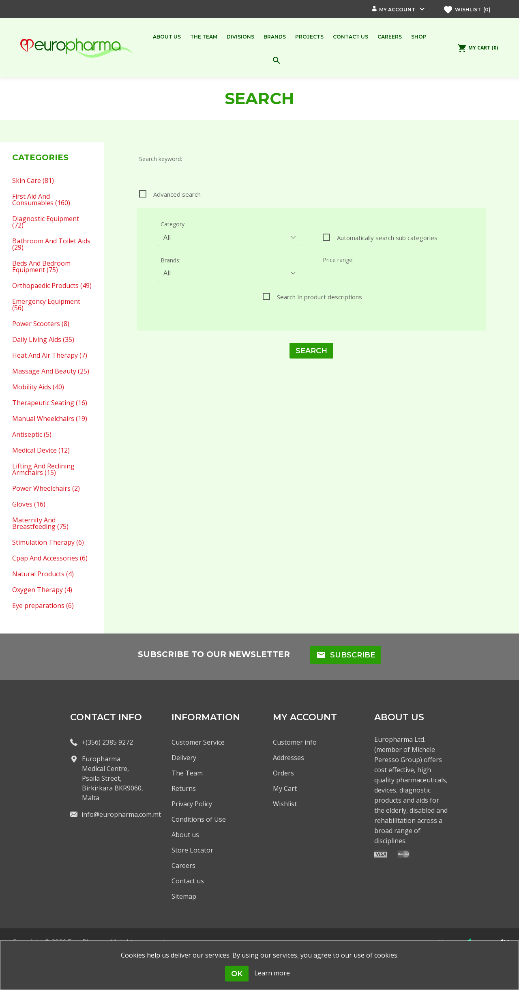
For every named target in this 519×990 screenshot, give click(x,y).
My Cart (285, 788)
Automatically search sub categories (387, 238)
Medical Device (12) (41, 450)
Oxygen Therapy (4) (42, 589)
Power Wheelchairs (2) (46, 488)
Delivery (184, 757)
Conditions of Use (199, 819)
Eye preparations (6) (43, 605)
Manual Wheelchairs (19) (49, 418)
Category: (173, 224)
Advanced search (177, 194)
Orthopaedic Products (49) (52, 285)
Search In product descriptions (319, 297)
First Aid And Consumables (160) (41, 199)
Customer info (295, 742)
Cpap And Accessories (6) (50, 558)
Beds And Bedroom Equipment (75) (41, 266)
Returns (184, 788)
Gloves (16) (28, 504)
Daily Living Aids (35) (43, 339)
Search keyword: (160, 159)
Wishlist (285, 803)
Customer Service (198, 742)
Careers (183, 865)
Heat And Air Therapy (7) (49, 355)
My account (397, 9)
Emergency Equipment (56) (46, 304)
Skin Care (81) (33, 180)
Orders (283, 773)
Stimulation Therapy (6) (48, 542)
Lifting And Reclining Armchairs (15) (43, 469)
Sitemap (184, 896)
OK (236, 973)
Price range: (338, 260)
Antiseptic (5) (31, 434)
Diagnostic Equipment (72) (45, 221)
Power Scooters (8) (40, 323)
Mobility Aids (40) (38, 386)
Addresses (288, 757)
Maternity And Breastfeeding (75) (40, 522)
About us (185, 834)
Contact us (188, 880)
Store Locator (192, 850)
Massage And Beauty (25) (50, 371)
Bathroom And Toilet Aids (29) (51, 243)
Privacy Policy (192, 803)
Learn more (272, 973)
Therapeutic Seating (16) (49, 402)
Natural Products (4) (43, 573)
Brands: (170, 260)
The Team (187, 773)
